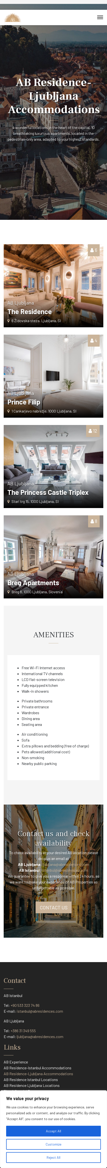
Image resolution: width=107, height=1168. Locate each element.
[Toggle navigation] (100, 17)
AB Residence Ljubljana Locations (32, 1085)
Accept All (53, 1131)
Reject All (53, 1157)
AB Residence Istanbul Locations (31, 1079)
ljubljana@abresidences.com (65, 864)
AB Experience (16, 1062)
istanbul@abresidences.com (40, 1011)
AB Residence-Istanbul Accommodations (37, 1067)
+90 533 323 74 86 (25, 1005)
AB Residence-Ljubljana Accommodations (38, 1073)
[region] (53, 1129)
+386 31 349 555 (23, 1030)
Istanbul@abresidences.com (65, 870)
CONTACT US (53, 907)
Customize (53, 1144)
